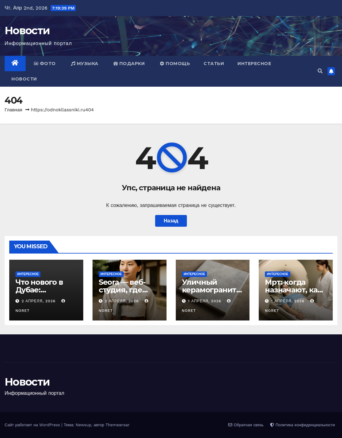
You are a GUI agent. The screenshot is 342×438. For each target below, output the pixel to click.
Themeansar (117, 425)
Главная (13, 110)
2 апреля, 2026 (39, 301)
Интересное (254, 63)
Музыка (84, 63)
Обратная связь (245, 425)
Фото (45, 63)
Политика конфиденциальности (302, 425)
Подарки (129, 63)
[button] (320, 71)
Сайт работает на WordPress (33, 425)
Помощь (175, 63)
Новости (27, 30)
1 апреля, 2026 (205, 301)
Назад (171, 221)
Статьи (214, 63)
